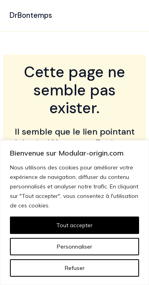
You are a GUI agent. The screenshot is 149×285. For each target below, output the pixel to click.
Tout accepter (74, 225)
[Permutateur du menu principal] (130, 16)
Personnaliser (74, 246)
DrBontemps (31, 15)
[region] (74, 212)
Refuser (75, 268)
